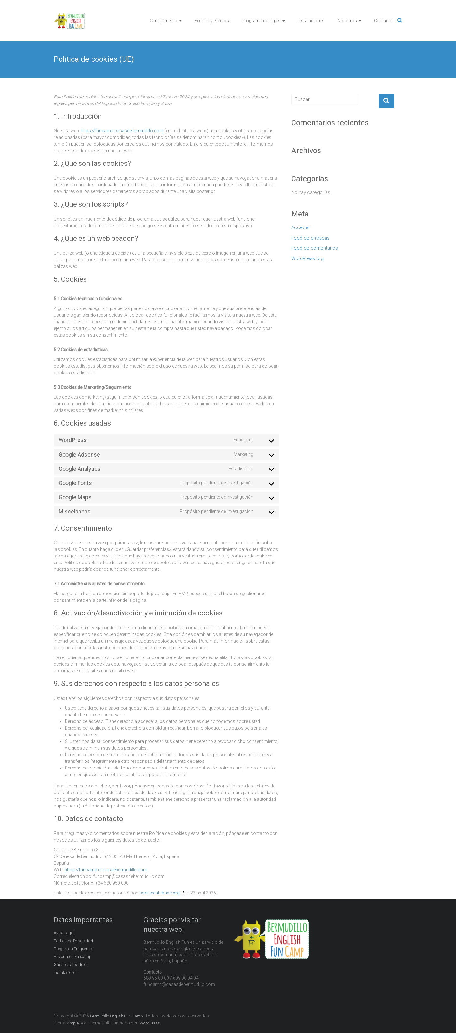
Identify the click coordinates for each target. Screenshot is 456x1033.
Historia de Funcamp (73, 956)
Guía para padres (70, 964)
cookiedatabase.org (159, 892)
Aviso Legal (64, 932)
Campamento (163, 20)
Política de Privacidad (73, 940)
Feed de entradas (310, 238)
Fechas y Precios (211, 20)
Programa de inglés (261, 20)
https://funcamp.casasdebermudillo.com (122, 130)
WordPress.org (307, 258)
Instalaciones (311, 20)
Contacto (383, 20)
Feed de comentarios (314, 248)
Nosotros (347, 20)
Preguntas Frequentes (74, 948)
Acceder (300, 227)
